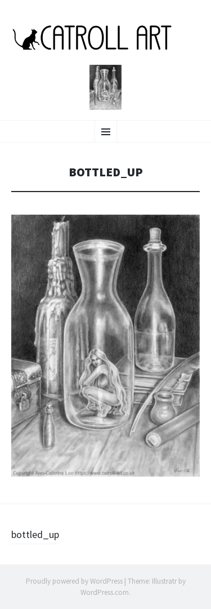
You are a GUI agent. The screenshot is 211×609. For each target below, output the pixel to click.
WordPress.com (104, 592)
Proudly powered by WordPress (74, 581)
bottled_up (35, 534)
